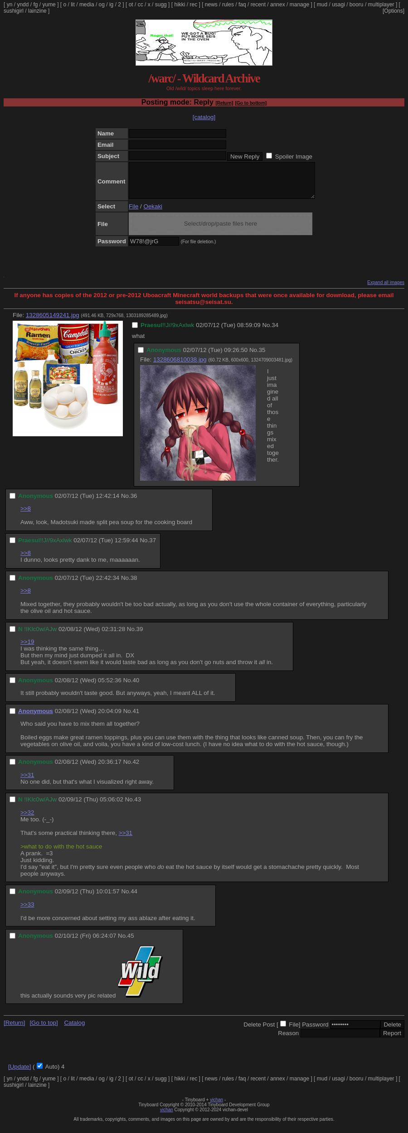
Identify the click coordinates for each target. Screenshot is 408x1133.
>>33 (27, 911)
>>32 (27, 819)
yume (48, 4)
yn (10, 4)
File (133, 213)
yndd (23, 4)
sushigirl (14, 11)
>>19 (27, 648)
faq (242, 4)
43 (137, 806)
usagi (338, 4)
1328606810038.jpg (180, 366)
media (86, 4)
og (102, 4)
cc (140, 4)
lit (73, 4)
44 (134, 898)
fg (35, 4)
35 (262, 356)
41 (135, 717)
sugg (161, 4)
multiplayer (381, 4)
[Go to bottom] (251, 103)
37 (152, 547)
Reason (288, 1040)
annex (277, 4)
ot (131, 4)
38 (134, 584)
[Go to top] (43, 1029)
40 (135, 687)
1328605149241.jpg (52, 321)
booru (357, 4)
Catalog (74, 1029)
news (211, 4)
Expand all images (385, 289)
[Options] (393, 11)
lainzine (37, 11)
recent (258, 4)
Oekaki (153, 213)
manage (299, 4)
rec (194, 4)
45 (130, 942)
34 (275, 331)
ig (111, 4)
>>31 (27, 781)
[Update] (19, 1073)
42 (135, 768)
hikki (179, 4)
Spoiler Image (293, 156)
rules (228, 4)
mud (322, 4)
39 (139, 635)
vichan (216, 1106)
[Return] (224, 103)
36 (134, 502)
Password (315, 1031)
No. (267, 331)
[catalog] (204, 117)
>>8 (25, 515)
